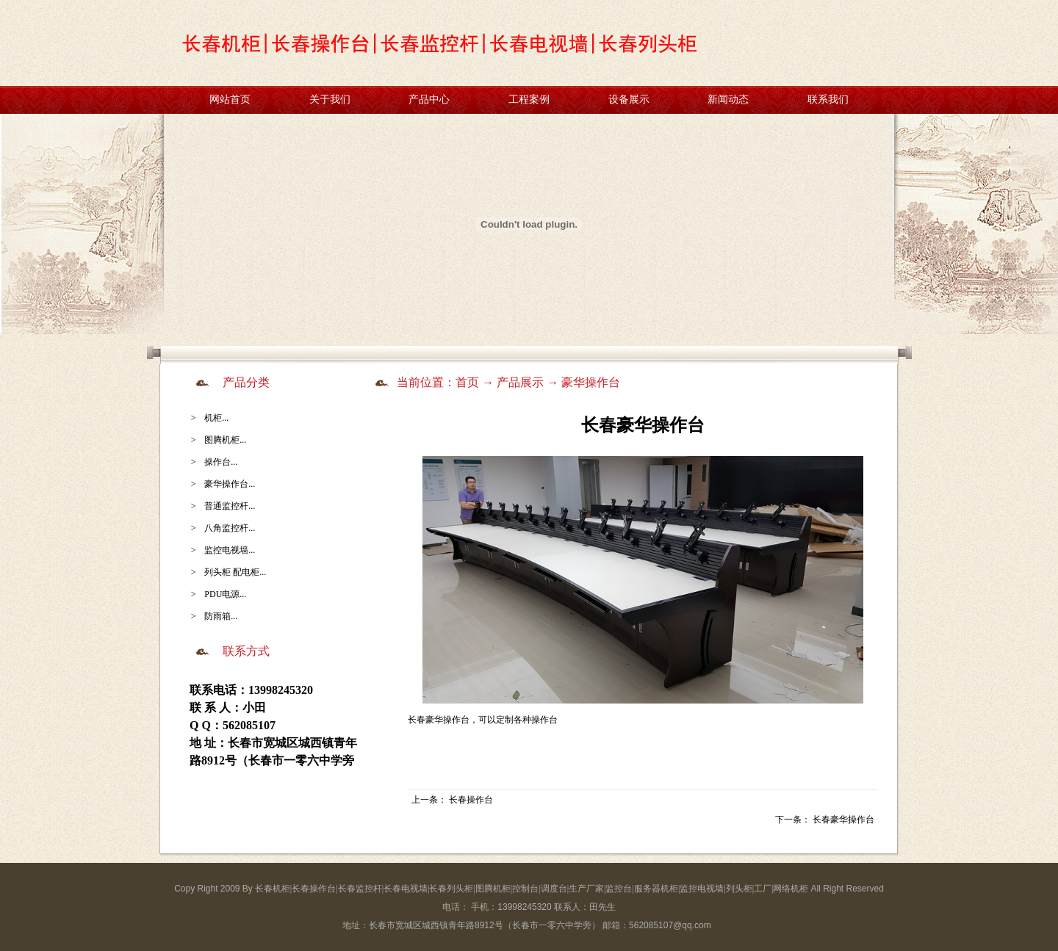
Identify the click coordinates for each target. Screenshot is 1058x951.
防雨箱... (220, 616)
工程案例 (529, 99)
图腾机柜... (225, 440)
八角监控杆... (229, 528)
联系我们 (828, 99)
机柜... (216, 418)
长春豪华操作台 (843, 819)
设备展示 (628, 99)
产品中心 (429, 99)
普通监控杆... (229, 506)
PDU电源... (225, 594)
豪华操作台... (229, 484)
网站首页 (230, 99)
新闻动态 (728, 99)
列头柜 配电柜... (235, 572)
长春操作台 (471, 800)
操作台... (220, 462)
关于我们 (329, 99)
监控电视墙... (229, 550)
